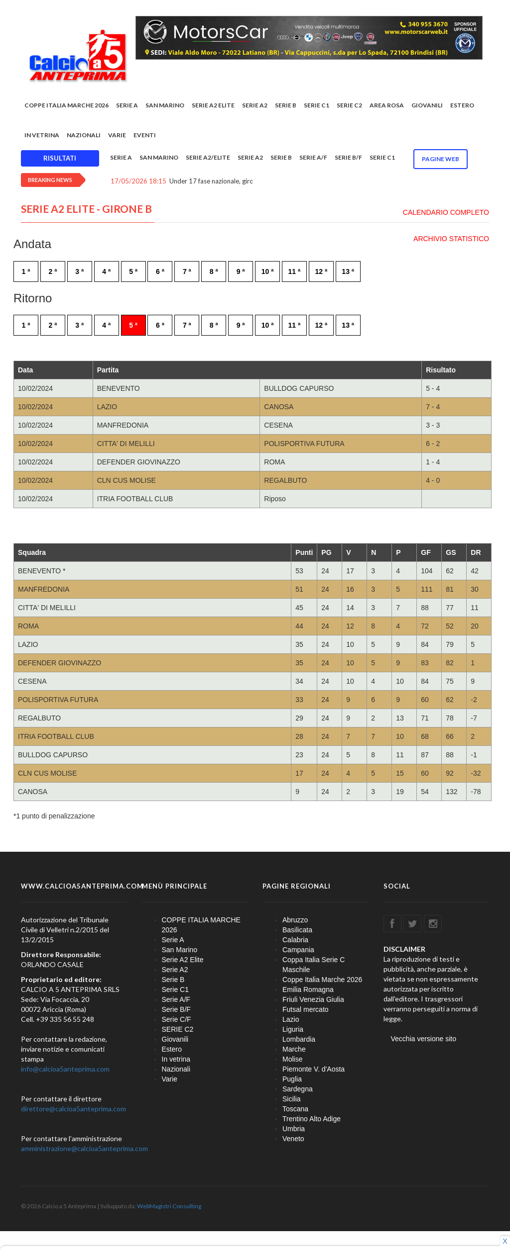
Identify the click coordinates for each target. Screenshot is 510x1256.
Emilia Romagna (308, 989)
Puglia (292, 1079)
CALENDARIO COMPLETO (446, 212)
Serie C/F (176, 1019)
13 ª (348, 271)
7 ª (187, 271)
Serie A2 (254, 105)
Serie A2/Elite (208, 157)
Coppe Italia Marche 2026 (322, 980)
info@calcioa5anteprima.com (65, 1069)
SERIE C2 (349, 105)
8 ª (214, 271)
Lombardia (298, 1039)
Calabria (295, 940)
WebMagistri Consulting (169, 1206)
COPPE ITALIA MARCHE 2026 (66, 105)
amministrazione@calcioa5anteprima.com (84, 1148)
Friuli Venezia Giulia (313, 999)
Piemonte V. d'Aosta (313, 1069)
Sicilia (291, 1099)
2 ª (52, 271)
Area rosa (387, 105)
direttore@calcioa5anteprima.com (73, 1108)
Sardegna (297, 1089)
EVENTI (144, 135)
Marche (294, 1049)
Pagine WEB (440, 159)
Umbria (293, 1129)
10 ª (267, 271)
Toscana (295, 1109)
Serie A (127, 105)
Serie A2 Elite (213, 105)
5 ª (133, 271)
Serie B (285, 105)
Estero (462, 105)
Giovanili (427, 105)
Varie (117, 135)
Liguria (292, 1029)
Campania (298, 950)
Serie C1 (316, 105)
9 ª (241, 271)
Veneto (293, 1139)
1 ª (26, 271)
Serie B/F (348, 157)
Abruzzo (295, 920)
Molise (292, 1059)
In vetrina (41, 135)
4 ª (106, 271)
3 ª (79, 271)
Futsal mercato (305, 1009)
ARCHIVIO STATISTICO (451, 239)
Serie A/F (313, 157)
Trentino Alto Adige (311, 1119)
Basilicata (297, 930)
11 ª (294, 271)
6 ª (160, 271)
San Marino (164, 105)
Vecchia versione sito (424, 1039)
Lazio (290, 1019)
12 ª (321, 271)
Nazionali (84, 135)
